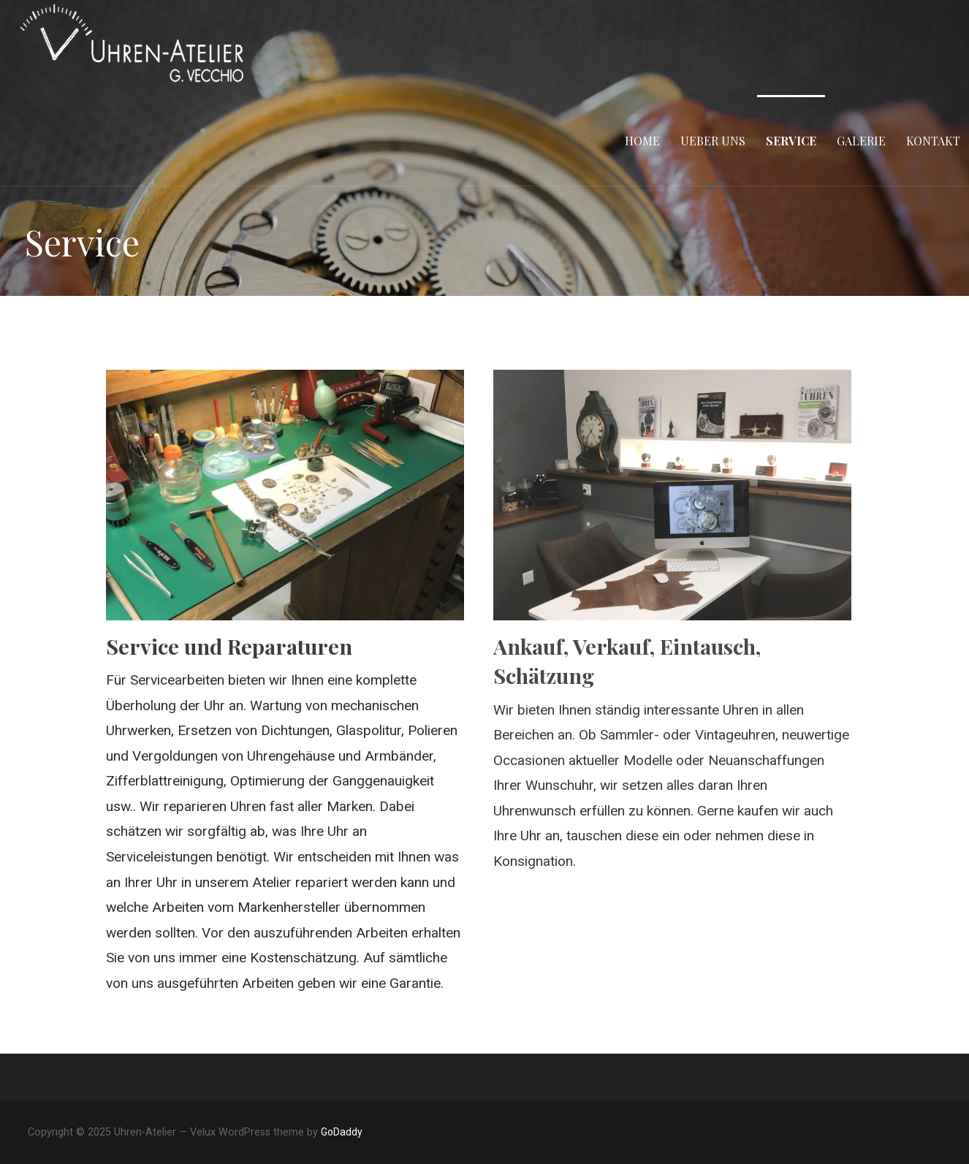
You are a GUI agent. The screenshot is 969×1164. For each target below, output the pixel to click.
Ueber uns (712, 140)
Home (642, 140)
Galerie (861, 140)
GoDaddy (341, 1132)
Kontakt (933, 140)
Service (791, 140)
